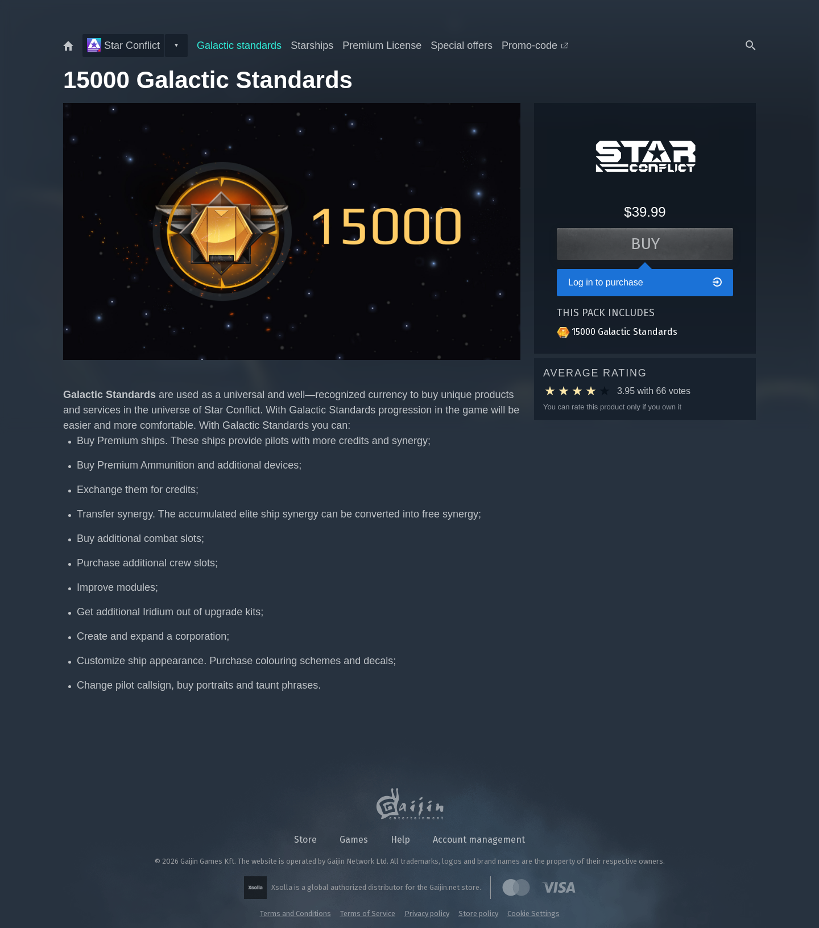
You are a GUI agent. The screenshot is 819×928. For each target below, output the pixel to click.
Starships (312, 45)
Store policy (478, 913)
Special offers (462, 45)
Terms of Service (367, 913)
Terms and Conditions (295, 913)
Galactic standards (239, 45)
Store (305, 839)
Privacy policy (426, 913)
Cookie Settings (533, 913)
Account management (479, 839)
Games (354, 839)
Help (400, 839)
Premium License (381, 45)
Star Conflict (123, 45)
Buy (645, 243)
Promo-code (535, 45)
